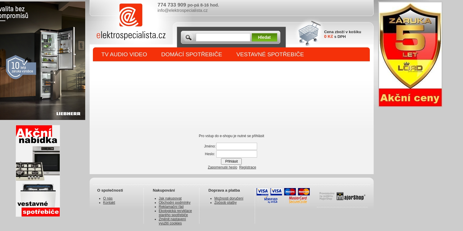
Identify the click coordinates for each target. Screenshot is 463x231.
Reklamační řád (171, 207)
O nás (108, 198)
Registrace (247, 167)
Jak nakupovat (170, 198)
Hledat (264, 37)
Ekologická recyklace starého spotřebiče (175, 213)
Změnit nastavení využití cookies (172, 221)
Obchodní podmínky (175, 202)
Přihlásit (231, 161)
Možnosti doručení (228, 198)
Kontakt (109, 202)
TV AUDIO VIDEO (124, 54)
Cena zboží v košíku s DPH (342, 34)
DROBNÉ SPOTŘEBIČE (132, 68)
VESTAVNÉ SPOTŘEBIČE (270, 54)
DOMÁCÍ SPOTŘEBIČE (191, 54)
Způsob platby (225, 202)
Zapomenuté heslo (222, 167)
